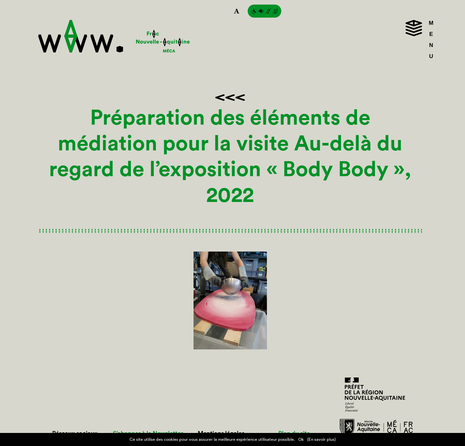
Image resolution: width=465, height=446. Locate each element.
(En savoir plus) (321, 439)
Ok (301, 439)
